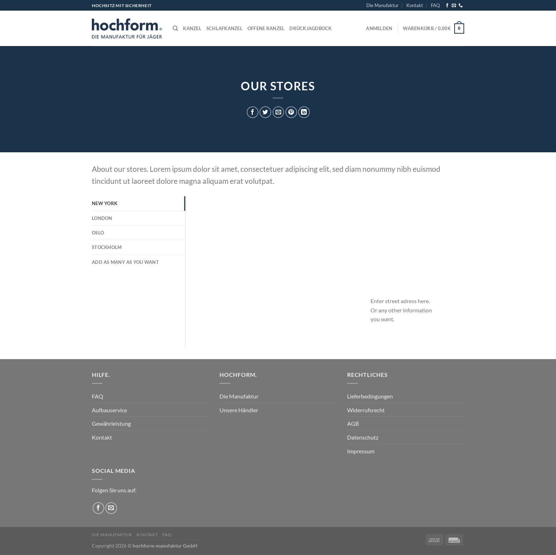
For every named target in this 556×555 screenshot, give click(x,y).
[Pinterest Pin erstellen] (291, 112)
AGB (353, 423)
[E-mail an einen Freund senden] (278, 112)
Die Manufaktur (382, 5)
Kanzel (192, 28)
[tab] (138, 203)
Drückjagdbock (310, 28)
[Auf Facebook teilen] (252, 112)
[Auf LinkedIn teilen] (304, 112)
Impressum (360, 451)
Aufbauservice (109, 410)
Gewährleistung (111, 423)
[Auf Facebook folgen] (447, 5)
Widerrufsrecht (366, 410)
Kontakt (414, 5)
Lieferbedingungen (370, 396)
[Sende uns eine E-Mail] (454, 5)
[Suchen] (175, 28)
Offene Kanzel (266, 28)
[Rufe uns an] (460, 5)
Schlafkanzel (224, 28)
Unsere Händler (238, 410)
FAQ (435, 5)
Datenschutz (362, 437)
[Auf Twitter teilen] (265, 112)
